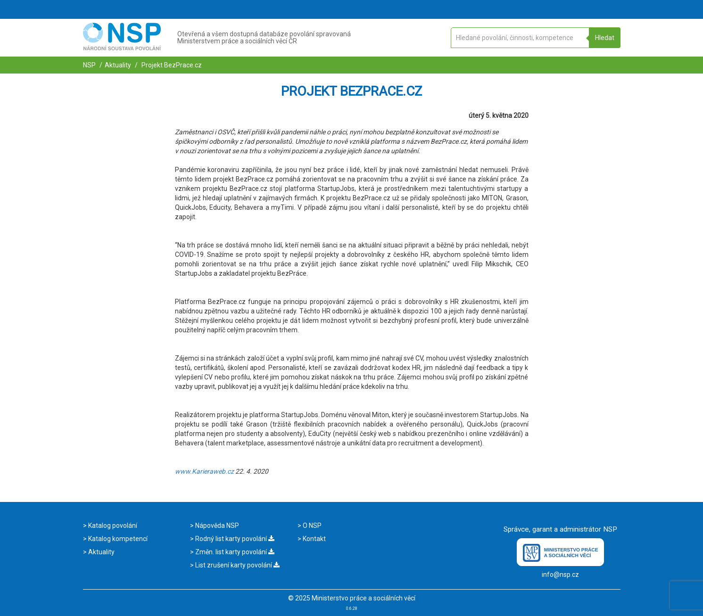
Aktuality (118, 65)
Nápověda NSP (216, 525)
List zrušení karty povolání (237, 565)
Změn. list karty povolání (234, 552)
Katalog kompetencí (117, 538)
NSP (89, 65)
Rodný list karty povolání (234, 538)
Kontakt (313, 538)
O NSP (311, 525)
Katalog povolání (112, 525)
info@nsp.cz (560, 574)
